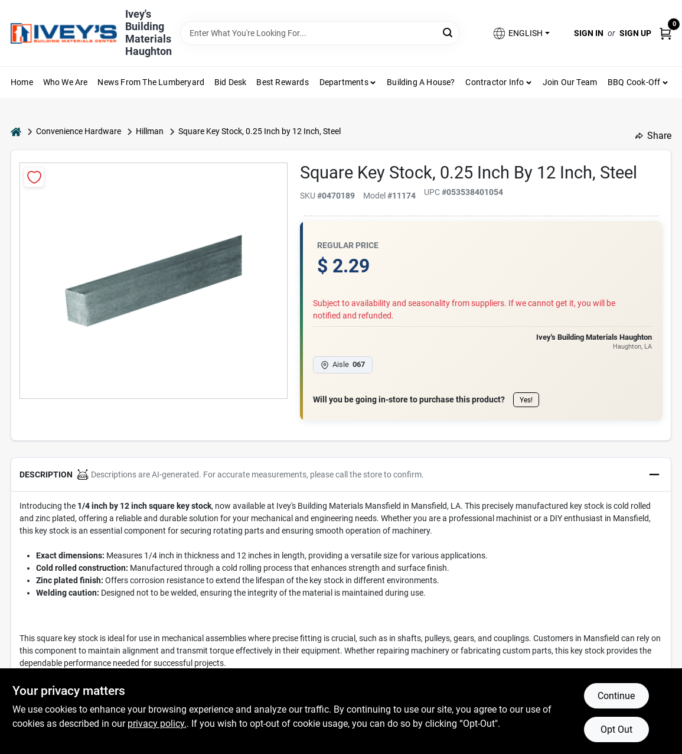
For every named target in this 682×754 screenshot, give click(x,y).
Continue (616, 695)
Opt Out (616, 729)
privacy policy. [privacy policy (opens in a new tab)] (157, 723)
